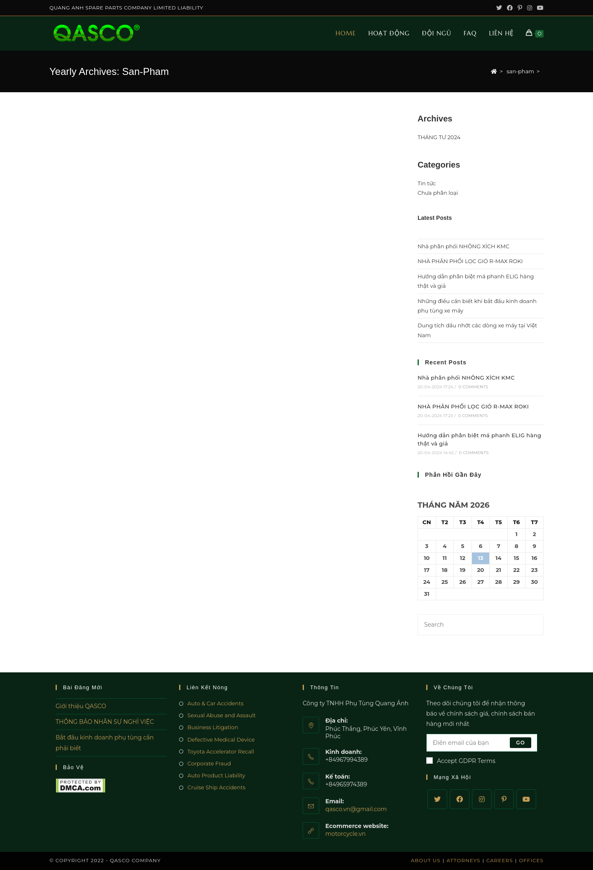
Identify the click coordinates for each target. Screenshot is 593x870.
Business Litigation (212, 727)
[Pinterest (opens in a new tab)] (520, 8)
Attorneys (463, 860)
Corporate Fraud (209, 763)
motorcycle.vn (345, 833)
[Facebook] (459, 799)
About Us (426, 860)
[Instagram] (482, 799)
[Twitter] (437, 799)
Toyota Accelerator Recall (220, 751)
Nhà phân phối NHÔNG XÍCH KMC (463, 246)
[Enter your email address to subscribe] (481, 743)
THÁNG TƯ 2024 (439, 137)
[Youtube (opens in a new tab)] (539, 8)
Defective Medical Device (221, 739)
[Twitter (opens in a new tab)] (499, 8)
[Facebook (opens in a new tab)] (509, 8)
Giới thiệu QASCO (81, 706)
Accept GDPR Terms (460, 761)
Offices (531, 860)
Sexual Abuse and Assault (221, 715)
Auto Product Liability (216, 775)
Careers (499, 860)
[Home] (494, 71)
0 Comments (473, 387)
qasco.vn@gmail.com (356, 809)
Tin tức (427, 183)
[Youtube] (526, 799)
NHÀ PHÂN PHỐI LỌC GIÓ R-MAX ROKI (470, 261)
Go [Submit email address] (520, 742)
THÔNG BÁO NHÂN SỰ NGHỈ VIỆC (105, 721)
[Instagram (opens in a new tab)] (530, 8)
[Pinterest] (504, 799)
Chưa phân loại (438, 192)
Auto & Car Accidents (215, 703)
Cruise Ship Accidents (216, 787)
